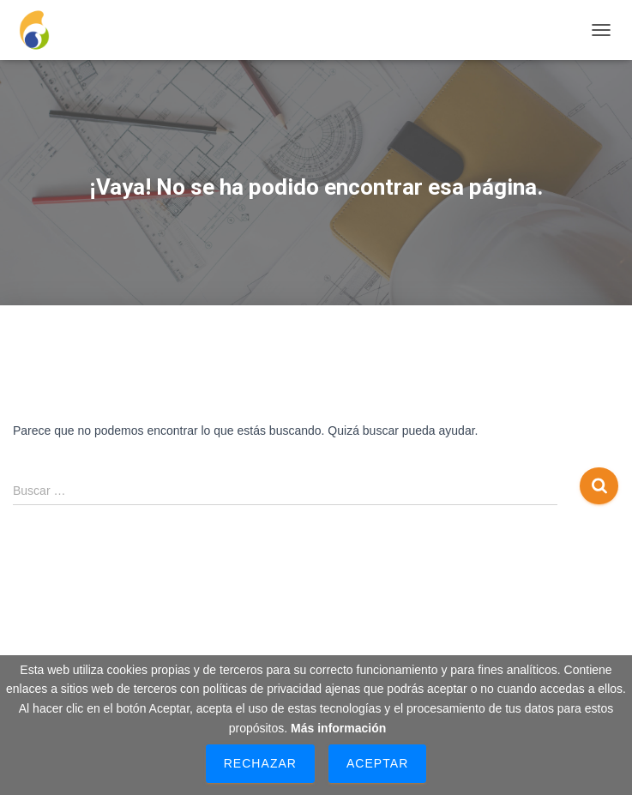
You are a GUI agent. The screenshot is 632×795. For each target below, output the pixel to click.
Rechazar (260, 763)
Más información (338, 728)
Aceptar (377, 763)
